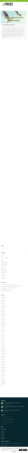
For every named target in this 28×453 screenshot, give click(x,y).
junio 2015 (3, 361)
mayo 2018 (3, 327)
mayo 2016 (3, 346)
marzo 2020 (3, 311)
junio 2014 (3, 373)
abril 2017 (2, 337)
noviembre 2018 (3, 324)
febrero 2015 (3, 364)
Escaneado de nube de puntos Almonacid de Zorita (9, 284)
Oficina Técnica (3, 275)
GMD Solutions (3, 265)
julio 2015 (2, 359)
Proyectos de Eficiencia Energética (8, 419)
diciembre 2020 (3, 305)
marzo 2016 (3, 348)
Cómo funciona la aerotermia (8, 24)
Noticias (2, 273)
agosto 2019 (3, 316)
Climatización (4, 26)
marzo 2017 (3, 338)
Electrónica (4, 424)
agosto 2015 (3, 357)
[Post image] (2, 403)
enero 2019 (3, 321)
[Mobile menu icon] (26, 4)
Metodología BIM (4, 272)
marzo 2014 (3, 378)
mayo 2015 (3, 362)
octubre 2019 (3, 313)
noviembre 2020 (3, 306)
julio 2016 (2, 343)
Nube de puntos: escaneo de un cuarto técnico (9, 287)
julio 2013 (2, 385)
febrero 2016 (3, 349)
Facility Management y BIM (5, 289)
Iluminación (3, 267)
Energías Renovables (4, 264)
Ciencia (2, 259)
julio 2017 (2, 333)
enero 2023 (3, 298)
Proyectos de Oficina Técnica (7, 416)
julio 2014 (2, 372)
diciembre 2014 (3, 367)
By (19, 26)
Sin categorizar (3, 276)
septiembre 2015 (4, 356)
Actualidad (2, 254)
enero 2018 (3, 329)
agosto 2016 (3, 341)
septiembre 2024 (4, 297)
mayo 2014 (3, 375)
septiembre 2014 (4, 370)
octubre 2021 (3, 300)
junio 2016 (3, 345)
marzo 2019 (3, 319)
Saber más (14, 451)
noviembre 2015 (3, 353)
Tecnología (15, 26)
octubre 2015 (3, 354)
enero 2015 (3, 365)
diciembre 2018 (3, 322)
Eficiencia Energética (10, 26)
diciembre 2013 (3, 381)
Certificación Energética (5, 257)
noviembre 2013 (3, 383)
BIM (1, 256)
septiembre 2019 (4, 314)
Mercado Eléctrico (4, 270)
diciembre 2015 (3, 351)
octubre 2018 (3, 325)
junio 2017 (3, 335)
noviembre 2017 (3, 330)
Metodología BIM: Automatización (6, 291)
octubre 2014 (3, 369)
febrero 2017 (3, 340)
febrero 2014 (3, 380)
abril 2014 (2, 377)
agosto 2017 (3, 332)
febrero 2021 (3, 303)
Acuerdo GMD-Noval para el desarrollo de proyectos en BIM (11, 286)
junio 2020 (3, 308)
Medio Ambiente (4, 268)
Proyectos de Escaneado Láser (7, 421)
